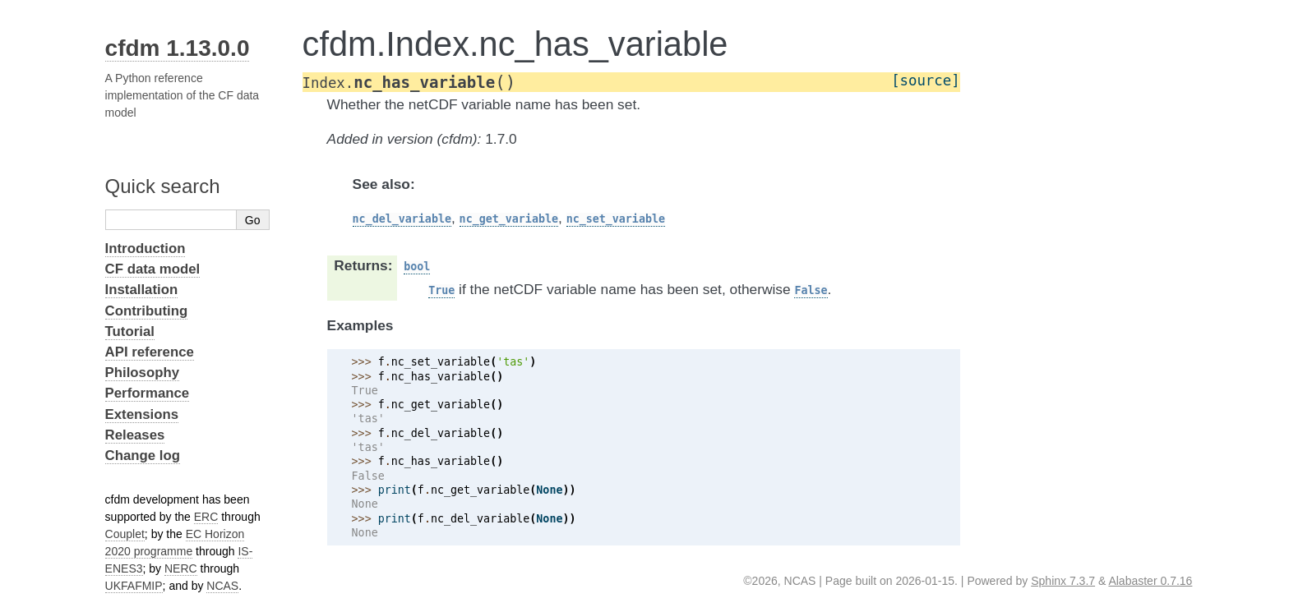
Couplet (125, 534)
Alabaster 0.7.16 (1150, 580)
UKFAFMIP (134, 585)
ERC (206, 516)
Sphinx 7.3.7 (1063, 580)
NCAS (222, 585)
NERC (180, 568)
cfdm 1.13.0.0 (177, 48)
